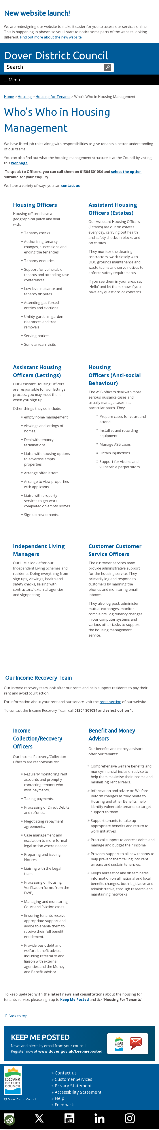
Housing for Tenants (53, 96)
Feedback (64, 1105)
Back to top (15, 1015)
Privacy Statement (73, 1086)
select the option (126, 171)
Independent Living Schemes (37, 568)
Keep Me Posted (74, 999)
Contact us (65, 1073)
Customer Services (73, 1079)
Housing (25, 96)
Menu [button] (12, 80)
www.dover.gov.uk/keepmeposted (70, 1051)
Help (59, 1098)
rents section (110, 701)
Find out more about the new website (51, 37)
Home (9, 96)
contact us (70, 185)
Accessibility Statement (78, 1092)
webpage (19, 163)
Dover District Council (56, 55)
